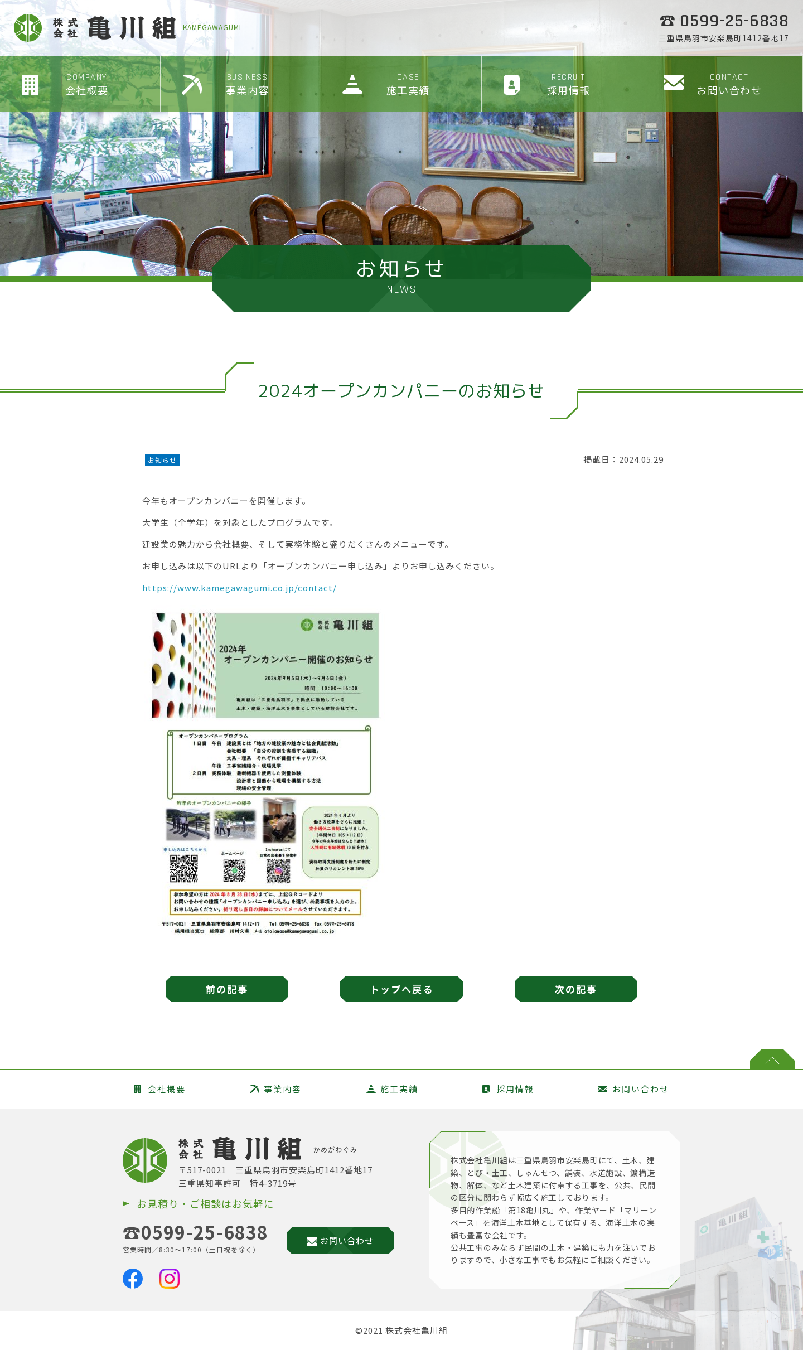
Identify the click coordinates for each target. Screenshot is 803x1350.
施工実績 (408, 84)
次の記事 (576, 989)
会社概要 (86, 84)
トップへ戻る (401, 989)
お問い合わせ (729, 84)
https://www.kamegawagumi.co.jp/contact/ (239, 587)
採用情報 (568, 84)
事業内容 (247, 84)
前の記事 (227, 989)
